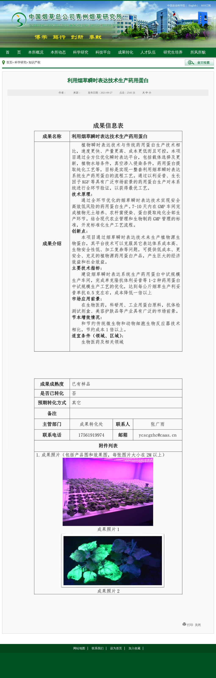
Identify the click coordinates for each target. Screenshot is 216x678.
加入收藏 (134, 648)
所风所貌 (198, 52)
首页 (9, 62)
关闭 (198, 625)
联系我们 (98, 648)
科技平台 (103, 52)
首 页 (13, 52)
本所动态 (58, 52)
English (193, 5)
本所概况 (35, 52)
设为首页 (116, 648)
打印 (190, 625)
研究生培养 (173, 52)
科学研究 (80, 52)
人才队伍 (148, 52)
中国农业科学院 (176, 5)
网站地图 (79, 648)
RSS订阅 (206, 5)
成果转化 (125, 52)
